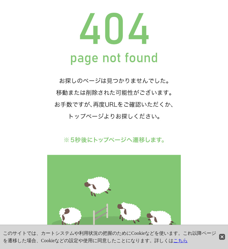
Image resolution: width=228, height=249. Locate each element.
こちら (180, 240)
